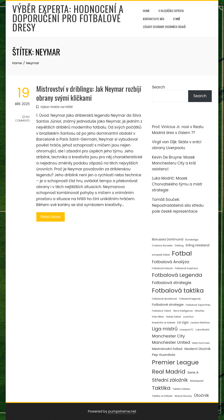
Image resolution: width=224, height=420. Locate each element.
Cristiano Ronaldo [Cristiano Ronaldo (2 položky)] (162, 245)
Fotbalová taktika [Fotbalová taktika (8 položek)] (178, 290)
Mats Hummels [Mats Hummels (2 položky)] (201, 343)
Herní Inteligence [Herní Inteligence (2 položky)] (183, 310)
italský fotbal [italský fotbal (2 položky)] (173, 316)
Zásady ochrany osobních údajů (164, 26)
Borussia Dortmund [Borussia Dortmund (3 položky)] (167, 239)
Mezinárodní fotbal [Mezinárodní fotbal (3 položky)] (167, 348)
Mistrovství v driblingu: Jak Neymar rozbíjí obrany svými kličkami (88, 93)
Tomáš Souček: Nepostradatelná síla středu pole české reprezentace (178, 205)
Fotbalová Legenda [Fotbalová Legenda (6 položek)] (177, 275)
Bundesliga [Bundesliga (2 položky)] (191, 239)
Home (146, 10)
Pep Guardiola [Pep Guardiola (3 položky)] (163, 354)
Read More (51, 216)
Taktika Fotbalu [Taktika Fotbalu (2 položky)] (181, 389)
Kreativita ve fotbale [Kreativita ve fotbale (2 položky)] (163, 322)
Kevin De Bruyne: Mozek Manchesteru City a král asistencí (174, 163)
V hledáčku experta (171, 10)
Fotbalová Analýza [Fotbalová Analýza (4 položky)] (170, 262)
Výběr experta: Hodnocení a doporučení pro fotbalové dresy (68, 18)
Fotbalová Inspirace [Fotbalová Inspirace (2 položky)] (186, 268)
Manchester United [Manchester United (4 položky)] (171, 342)
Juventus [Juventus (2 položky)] (188, 316)
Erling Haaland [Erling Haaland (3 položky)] (197, 245)
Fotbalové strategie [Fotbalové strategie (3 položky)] (168, 304)
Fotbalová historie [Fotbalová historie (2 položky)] (162, 268)
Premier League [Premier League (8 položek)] (175, 362)
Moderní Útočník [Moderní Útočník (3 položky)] (197, 348)
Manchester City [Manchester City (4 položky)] (168, 336)
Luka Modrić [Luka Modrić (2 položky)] (203, 329)
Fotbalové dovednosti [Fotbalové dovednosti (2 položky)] (164, 298)
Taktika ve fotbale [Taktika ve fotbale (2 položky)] (162, 396)
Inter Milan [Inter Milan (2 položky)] (158, 316)
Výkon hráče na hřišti (56, 107)
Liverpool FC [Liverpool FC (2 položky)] (187, 329)
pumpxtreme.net (122, 411)
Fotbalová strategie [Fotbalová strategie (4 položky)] (171, 282)
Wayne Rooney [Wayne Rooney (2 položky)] (183, 396)
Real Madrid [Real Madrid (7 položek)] (168, 372)
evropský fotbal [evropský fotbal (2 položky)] (161, 254)
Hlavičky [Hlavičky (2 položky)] (199, 310)
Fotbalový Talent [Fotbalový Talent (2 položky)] (161, 310)
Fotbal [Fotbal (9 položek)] (182, 253)
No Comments (22, 119)
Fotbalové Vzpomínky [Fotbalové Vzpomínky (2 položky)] (198, 305)
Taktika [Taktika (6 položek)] (161, 388)
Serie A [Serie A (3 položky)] (193, 372)
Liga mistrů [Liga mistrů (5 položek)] (165, 328)
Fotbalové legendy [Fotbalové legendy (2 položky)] (190, 298)
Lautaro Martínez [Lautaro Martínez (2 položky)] (200, 322)
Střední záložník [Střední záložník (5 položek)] (170, 380)
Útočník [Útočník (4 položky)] (201, 395)
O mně (176, 18)
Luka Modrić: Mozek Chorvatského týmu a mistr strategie (177, 184)
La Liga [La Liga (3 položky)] (183, 322)
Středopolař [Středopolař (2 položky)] (197, 381)
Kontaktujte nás (153, 18)
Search (158, 87)
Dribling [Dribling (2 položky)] (179, 245)
